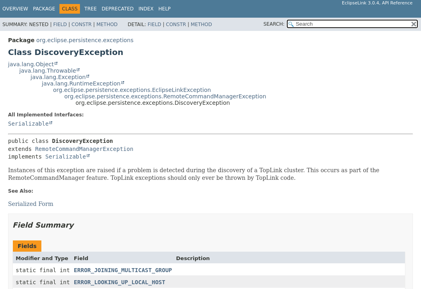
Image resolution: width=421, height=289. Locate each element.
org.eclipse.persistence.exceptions (84, 40)
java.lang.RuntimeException (81, 83)
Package (44, 9)
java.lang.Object (31, 64)
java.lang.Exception (58, 77)
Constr (82, 24)
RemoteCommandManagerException (84, 149)
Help (164, 9)
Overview (15, 9)
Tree (90, 9)
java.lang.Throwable (47, 70)
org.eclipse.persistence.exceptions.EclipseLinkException (132, 90)
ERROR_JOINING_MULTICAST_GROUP (123, 270)
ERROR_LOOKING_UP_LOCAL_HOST (120, 282)
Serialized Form (30, 204)
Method (107, 24)
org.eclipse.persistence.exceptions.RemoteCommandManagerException (165, 96)
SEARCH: (274, 24)
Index (146, 9)
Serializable (28, 123)
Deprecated (118, 9)
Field (60, 24)
